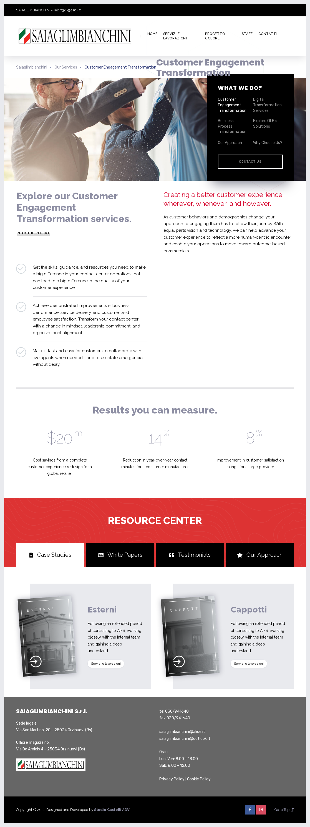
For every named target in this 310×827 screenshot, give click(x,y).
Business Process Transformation (232, 126)
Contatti (267, 34)
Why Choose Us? (267, 142)
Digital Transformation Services (267, 105)
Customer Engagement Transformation (232, 105)
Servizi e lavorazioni (175, 36)
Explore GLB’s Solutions (265, 123)
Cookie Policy (199, 779)
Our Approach (230, 142)
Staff (247, 34)
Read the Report (33, 233)
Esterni (102, 609)
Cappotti (249, 609)
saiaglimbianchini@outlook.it (184, 738)
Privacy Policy (172, 779)
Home (152, 34)
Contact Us (250, 161)
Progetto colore (215, 36)
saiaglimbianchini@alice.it (182, 731)
